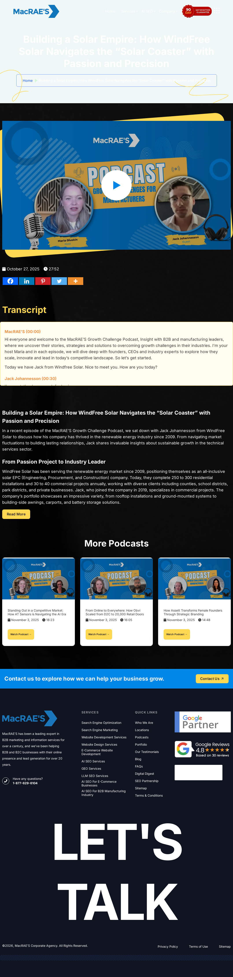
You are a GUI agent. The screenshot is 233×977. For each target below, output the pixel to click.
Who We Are (144, 722)
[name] (217, 10)
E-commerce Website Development (97, 752)
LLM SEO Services (94, 776)
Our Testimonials (147, 752)
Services (128, 11)
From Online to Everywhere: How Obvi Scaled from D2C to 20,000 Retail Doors (115, 612)
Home (110, 11)
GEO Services (91, 768)
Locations (142, 730)
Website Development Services (103, 737)
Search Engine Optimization (101, 722)
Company (167, 11)
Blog (138, 759)
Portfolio (141, 744)
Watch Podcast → (20, 634)
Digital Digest (144, 773)
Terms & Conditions (149, 795)
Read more (16, 514)
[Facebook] (10, 281)
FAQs (139, 766)
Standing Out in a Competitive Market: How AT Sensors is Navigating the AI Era (37, 612)
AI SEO (147, 11)
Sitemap (141, 788)
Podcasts (141, 737)
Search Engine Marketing (99, 730)
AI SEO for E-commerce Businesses (98, 783)
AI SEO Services (93, 761)
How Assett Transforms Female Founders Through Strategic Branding (193, 612)
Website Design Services (99, 744)
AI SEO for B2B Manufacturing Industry (103, 793)
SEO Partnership (147, 781)
